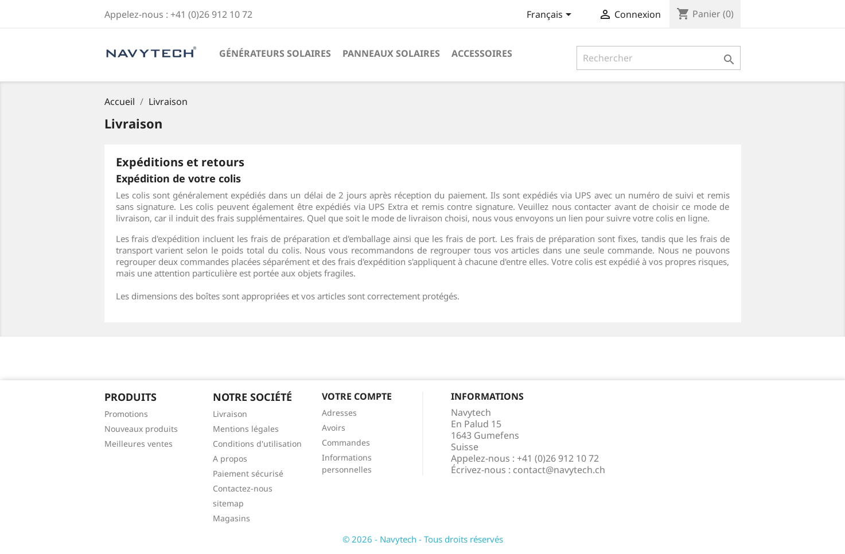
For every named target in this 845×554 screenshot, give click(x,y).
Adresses (339, 412)
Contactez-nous (242, 488)
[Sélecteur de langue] (551, 15)
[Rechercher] (659, 58)
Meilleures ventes (138, 443)
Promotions (126, 413)
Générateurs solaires (275, 53)
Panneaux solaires (391, 53)
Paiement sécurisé (248, 473)
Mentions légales (246, 428)
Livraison (230, 413)
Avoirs (333, 427)
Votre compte (357, 396)
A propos (230, 458)
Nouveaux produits (141, 428)
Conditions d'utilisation (257, 443)
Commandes (346, 442)
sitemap (228, 503)
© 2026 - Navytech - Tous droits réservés (422, 539)
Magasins (231, 518)
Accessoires (481, 53)
